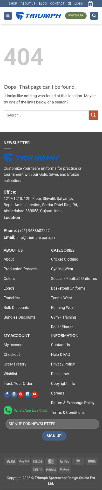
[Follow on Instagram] (14, 394)
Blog (43, 3)
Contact (57, 3)
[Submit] (93, 115)
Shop (13, 3)
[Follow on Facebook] (7, 394)
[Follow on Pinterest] (21, 394)
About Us (27, 3)
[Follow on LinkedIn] (28, 394)
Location (12, 217)
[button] (69, 3)
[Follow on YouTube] (34, 394)
